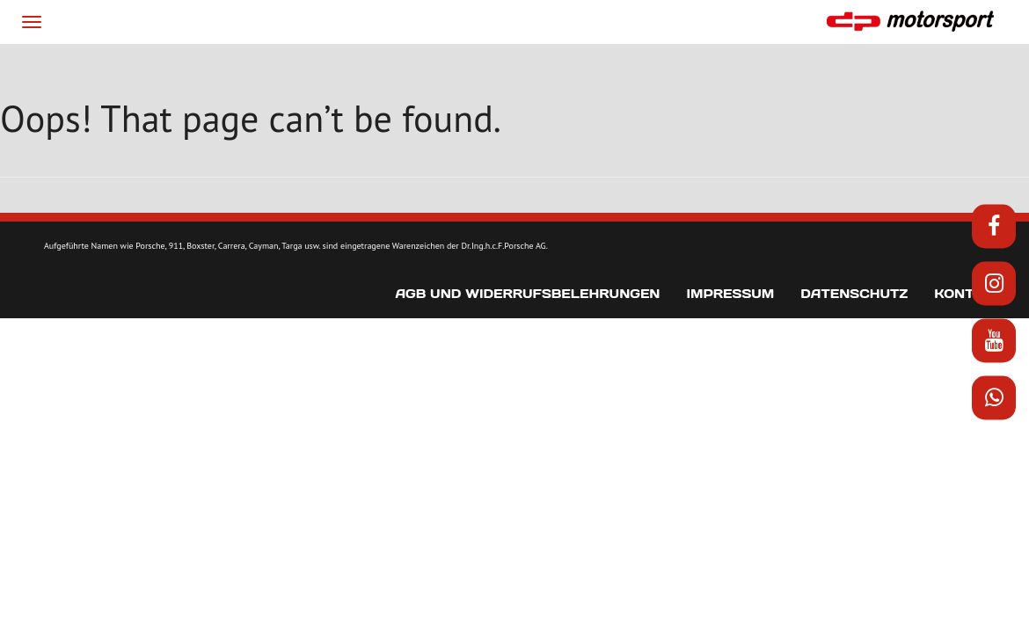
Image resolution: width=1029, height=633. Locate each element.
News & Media (516, 68)
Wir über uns (226, 68)
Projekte (419, 68)
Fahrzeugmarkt (639, 68)
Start (142, 68)
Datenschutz (854, 345)
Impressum (730, 345)
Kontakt (742, 68)
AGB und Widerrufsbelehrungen (527, 345)
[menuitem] (834, 68)
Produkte (330, 68)
